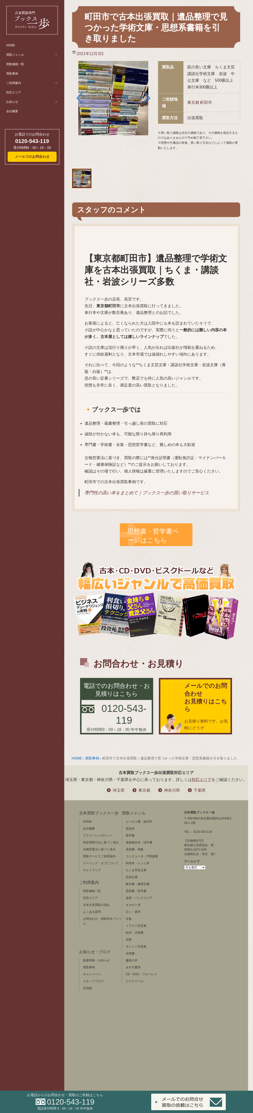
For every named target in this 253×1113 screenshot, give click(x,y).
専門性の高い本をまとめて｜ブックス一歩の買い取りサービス (146, 492)
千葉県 (200, 790)
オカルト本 (133, 905)
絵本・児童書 (135, 932)
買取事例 (12, 73)
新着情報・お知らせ (96, 960)
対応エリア (13, 92)
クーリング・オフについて (101, 863)
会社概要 (12, 111)
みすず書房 (133, 967)
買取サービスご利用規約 (99, 856)
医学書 (130, 835)
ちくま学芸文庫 (136, 870)
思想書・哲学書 (136, 891)
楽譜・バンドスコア (139, 898)
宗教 (129, 939)
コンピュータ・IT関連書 (142, 856)
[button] (79, 98)
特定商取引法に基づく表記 (101, 842)
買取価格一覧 (15, 64)
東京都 (193, 102)
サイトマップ (92, 870)
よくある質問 (92, 912)
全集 (129, 918)
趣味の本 (132, 960)
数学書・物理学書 (137, 884)
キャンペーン (92, 974)
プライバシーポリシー (98, 835)
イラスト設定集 (136, 925)
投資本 (130, 828)
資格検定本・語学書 (139, 842)
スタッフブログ (93, 981)
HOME (10, 45)
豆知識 (87, 988)
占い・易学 (133, 912)
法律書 (130, 953)
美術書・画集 (135, 849)
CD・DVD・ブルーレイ (141, 974)
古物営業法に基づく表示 (99, 849)
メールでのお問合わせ (32, 157)
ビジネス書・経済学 (139, 821)
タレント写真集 (136, 946)
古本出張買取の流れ (96, 905)
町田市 (206, 102)
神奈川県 (172, 790)
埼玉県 (119, 790)
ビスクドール (135, 981)
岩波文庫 (132, 877)
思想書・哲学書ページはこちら (153, 536)
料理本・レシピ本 (137, 863)
